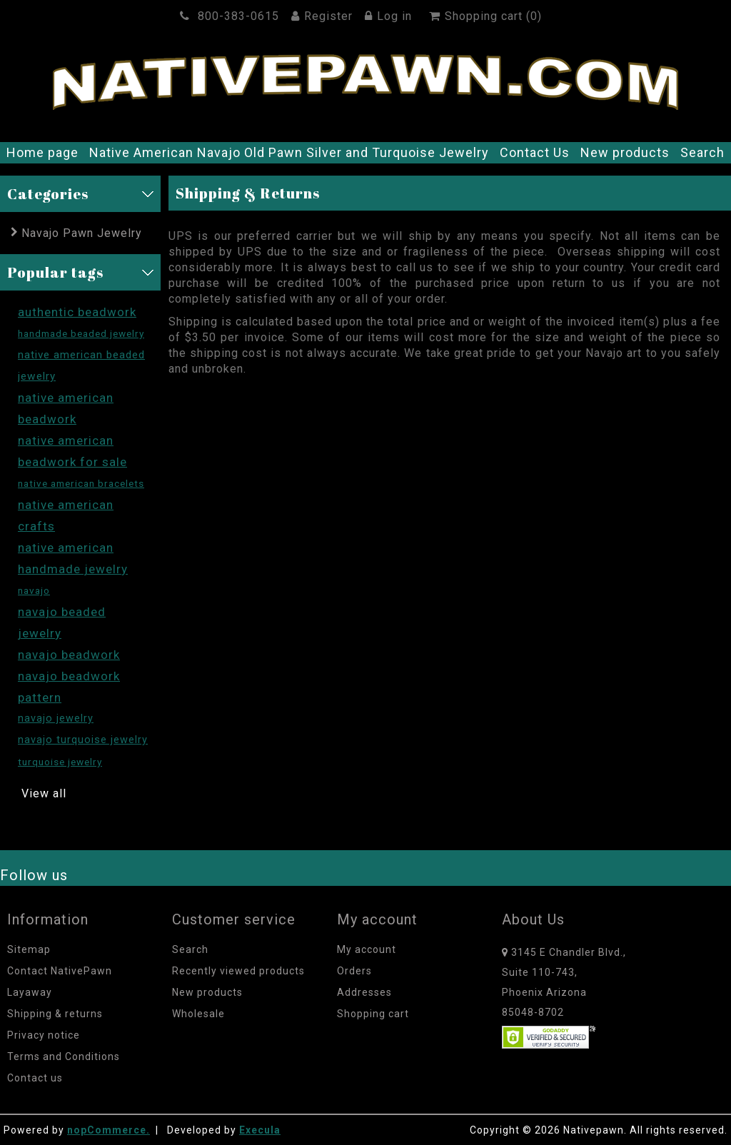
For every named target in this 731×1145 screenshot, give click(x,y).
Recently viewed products (238, 971)
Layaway (29, 992)
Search (702, 152)
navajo (34, 590)
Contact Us (535, 152)
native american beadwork (66, 408)
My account (366, 949)
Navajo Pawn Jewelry (81, 233)
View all (43, 793)
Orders (354, 971)
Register (324, 16)
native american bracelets (81, 483)
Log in (390, 16)
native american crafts (66, 515)
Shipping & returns (55, 1013)
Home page (42, 152)
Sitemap (29, 949)
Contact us (35, 1078)
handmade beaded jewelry (81, 333)
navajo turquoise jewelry (83, 740)
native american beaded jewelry (81, 365)
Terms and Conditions (63, 1056)
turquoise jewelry (60, 761)
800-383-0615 (231, 16)
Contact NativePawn (59, 971)
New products (625, 152)
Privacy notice (43, 1035)
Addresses (364, 992)
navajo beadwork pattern (69, 687)
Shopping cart (373, 1013)
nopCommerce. (108, 1130)
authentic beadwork (77, 312)
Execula (260, 1130)
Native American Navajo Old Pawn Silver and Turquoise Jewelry (289, 152)
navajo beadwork (69, 654)
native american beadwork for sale (72, 451)
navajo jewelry (56, 718)
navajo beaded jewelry (62, 622)
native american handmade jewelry (73, 558)
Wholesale (198, 1013)
